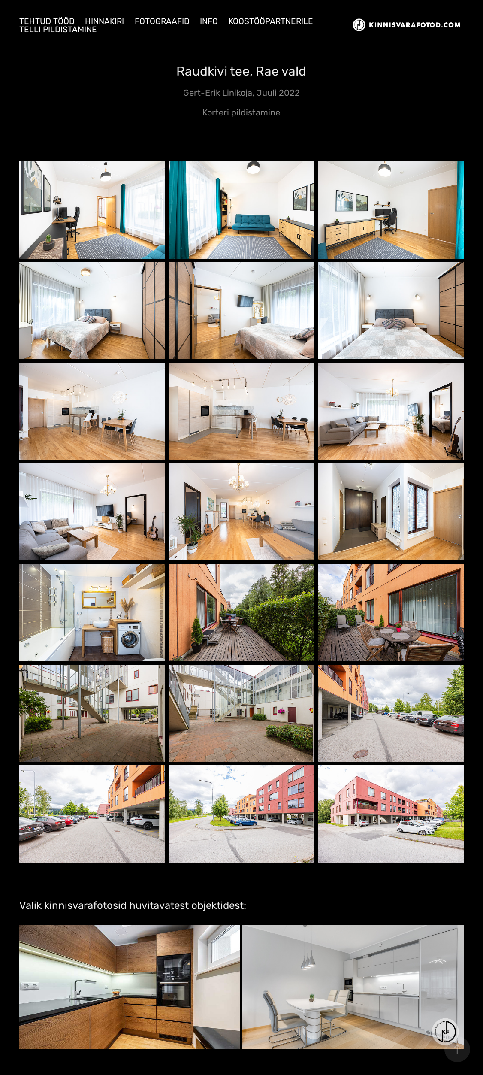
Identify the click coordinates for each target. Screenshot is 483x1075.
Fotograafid (162, 21)
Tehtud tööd (47, 21)
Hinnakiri (104, 21)
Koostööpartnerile (271, 21)
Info (209, 21)
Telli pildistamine (58, 29)
